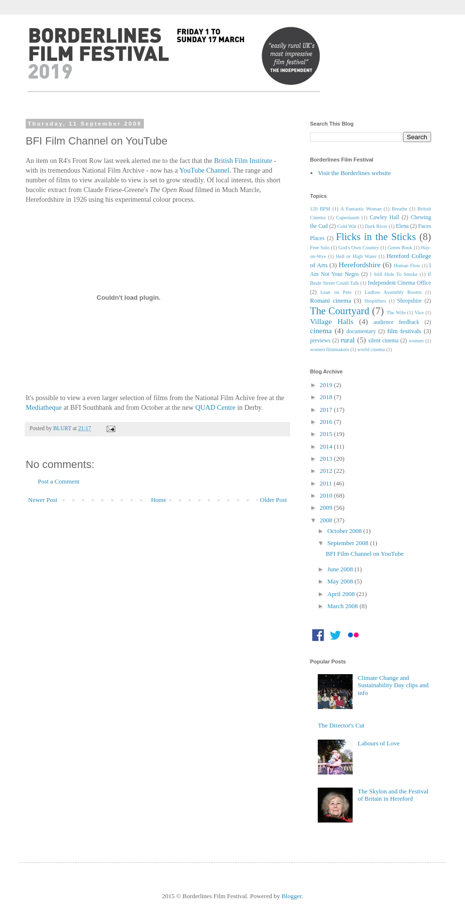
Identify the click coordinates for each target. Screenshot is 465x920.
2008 (327, 520)
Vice (419, 312)
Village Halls (332, 321)
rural (348, 340)
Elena (402, 226)
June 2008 (341, 569)
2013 (327, 458)
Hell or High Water (356, 256)
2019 (327, 384)
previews (320, 341)
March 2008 (343, 606)
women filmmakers (329, 349)
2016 (327, 421)
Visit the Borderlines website (354, 173)
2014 (327, 446)
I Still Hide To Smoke (394, 274)
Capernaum (347, 217)
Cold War (346, 226)
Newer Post (42, 499)
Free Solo (319, 247)
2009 (327, 507)
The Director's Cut (341, 725)
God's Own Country (358, 247)
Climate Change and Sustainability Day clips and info (392, 685)
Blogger (291, 896)
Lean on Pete (335, 292)
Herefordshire (360, 264)
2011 (327, 483)
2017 (327, 409)
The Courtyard (339, 310)
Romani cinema (330, 300)
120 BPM (320, 208)
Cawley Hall (384, 217)
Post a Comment (58, 481)
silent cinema (383, 341)
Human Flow (407, 265)
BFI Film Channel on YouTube (364, 553)
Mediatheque (44, 407)
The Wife (396, 312)
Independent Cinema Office (399, 283)
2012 (327, 470)
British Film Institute (243, 160)
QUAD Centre (215, 407)
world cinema (371, 349)
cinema (321, 330)
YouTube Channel (204, 170)
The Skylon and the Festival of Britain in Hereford (392, 795)
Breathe (399, 208)
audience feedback (396, 322)
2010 (327, 495)
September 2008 (348, 543)
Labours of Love (378, 743)
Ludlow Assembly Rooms (393, 292)
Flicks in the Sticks (376, 236)
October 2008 (345, 530)
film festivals (404, 331)
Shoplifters (375, 301)
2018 (327, 397)
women (416, 340)
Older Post (273, 499)
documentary (361, 331)
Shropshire (409, 301)
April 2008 (341, 593)
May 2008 (341, 581)
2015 (327, 433)
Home (159, 499)
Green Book (400, 247)
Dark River (376, 226)
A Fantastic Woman (361, 208)
